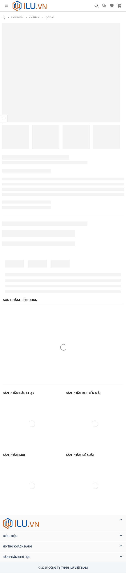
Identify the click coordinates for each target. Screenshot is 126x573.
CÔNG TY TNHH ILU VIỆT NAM (68, 567)
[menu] (6, 6)
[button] (96, 6)
